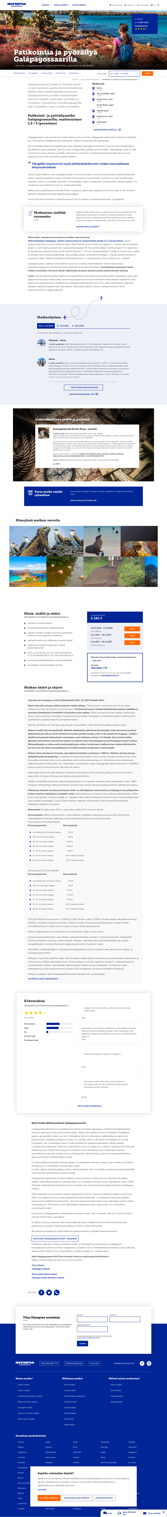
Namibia (104, 1447)
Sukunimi (112, 1315)
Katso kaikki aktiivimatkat (44, 1274)
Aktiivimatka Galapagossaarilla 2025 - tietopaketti (55, 1239)
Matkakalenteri (117, 1402)
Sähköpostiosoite (83, 1325)
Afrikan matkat (24, 1390)
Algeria (21, 1447)
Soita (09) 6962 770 (49, 1363)
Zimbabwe (132, 1508)
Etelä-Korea (50, 1457)
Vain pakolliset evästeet (77, 1498)
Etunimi (79, 1315)
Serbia (103, 1508)
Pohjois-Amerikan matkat (28, 1413)
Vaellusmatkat (70, 1407)
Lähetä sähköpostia (74, 1363)
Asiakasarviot (141, 26)
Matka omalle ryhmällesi (83, 500)
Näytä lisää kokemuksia (89, 1106)
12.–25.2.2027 (63, 326)
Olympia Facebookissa (142, 1363)
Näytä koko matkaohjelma (84, 387)
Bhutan (21, 1473)
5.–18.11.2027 (78, 326)
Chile (20, 1498)
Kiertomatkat (69, 1385)
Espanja (48, 1447)
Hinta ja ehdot (47, 73)
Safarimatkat (69, 1425)
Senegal (131, 1442)
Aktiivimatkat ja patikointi (74, 1396)
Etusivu (75, 79)
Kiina (75, 1447)
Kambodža (49, 1508)
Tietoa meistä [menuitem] (79, 6)
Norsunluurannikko (109, 1462)
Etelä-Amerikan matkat (90, 79)
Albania (21, 1442)
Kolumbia (77, 1452)
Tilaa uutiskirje (117, 5)
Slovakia (131, 1457)
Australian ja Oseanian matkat (30, 1396)
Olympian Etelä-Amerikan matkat (48, 1277)
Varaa (147, 73)
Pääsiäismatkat (117, 1396)
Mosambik (105, 1442)
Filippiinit (49, 1462)
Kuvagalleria (33, 73)
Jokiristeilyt (69, 1419)
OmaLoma (131, 5)
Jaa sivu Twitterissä (49, 1292)
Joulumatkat (116, 1390)
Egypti (47, 1442)
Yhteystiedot (144, 5)
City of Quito (38, 1265)
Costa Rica (22, 1503)
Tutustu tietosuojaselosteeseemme (88, 1338)
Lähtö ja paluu (102, 74)
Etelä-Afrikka (50, 1452)
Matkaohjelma (19, 73)
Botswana (22, 1488)
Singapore (132, 1452)
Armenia (21, 1457)
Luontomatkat (70, 1390)
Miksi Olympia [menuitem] (61, 6)
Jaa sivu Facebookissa (41, 1292)
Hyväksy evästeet (49, 1498)
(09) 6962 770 (99, 668)
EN (154, 5)
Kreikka (76, 1457)
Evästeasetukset (104, 1498)
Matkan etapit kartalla (105, 130)
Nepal (103, 1452)
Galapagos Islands (41, 1269)
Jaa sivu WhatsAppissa (57, 1292)
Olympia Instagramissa (149, 1363)
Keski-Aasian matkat (26, 1419)
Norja (103, 1457)
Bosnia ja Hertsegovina (27, 1483)
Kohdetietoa (74, 73)
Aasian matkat (23, 1385)
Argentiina (22, 1452)
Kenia (75, 1442)
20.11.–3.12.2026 (46, 326)
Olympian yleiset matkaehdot (43, 979)
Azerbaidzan (23, 1467)
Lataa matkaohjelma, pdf (81, 394)
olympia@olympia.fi (110, 675)
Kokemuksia (61, 73)
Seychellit (132, 1447)
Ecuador (21, 1508)
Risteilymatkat (70, 1413)
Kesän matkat (116, 1385)
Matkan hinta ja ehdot (87, 227)
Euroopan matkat (25, 1407)
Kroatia (76, 1462)
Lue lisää (42, 1489)
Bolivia (20, 1478)
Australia (21, 1462)
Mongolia (77, 1508)
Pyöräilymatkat (70, 1402)
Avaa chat (96, 660)
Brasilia (21, 1493)
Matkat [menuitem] (46, 6)
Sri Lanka (132, 1462)
